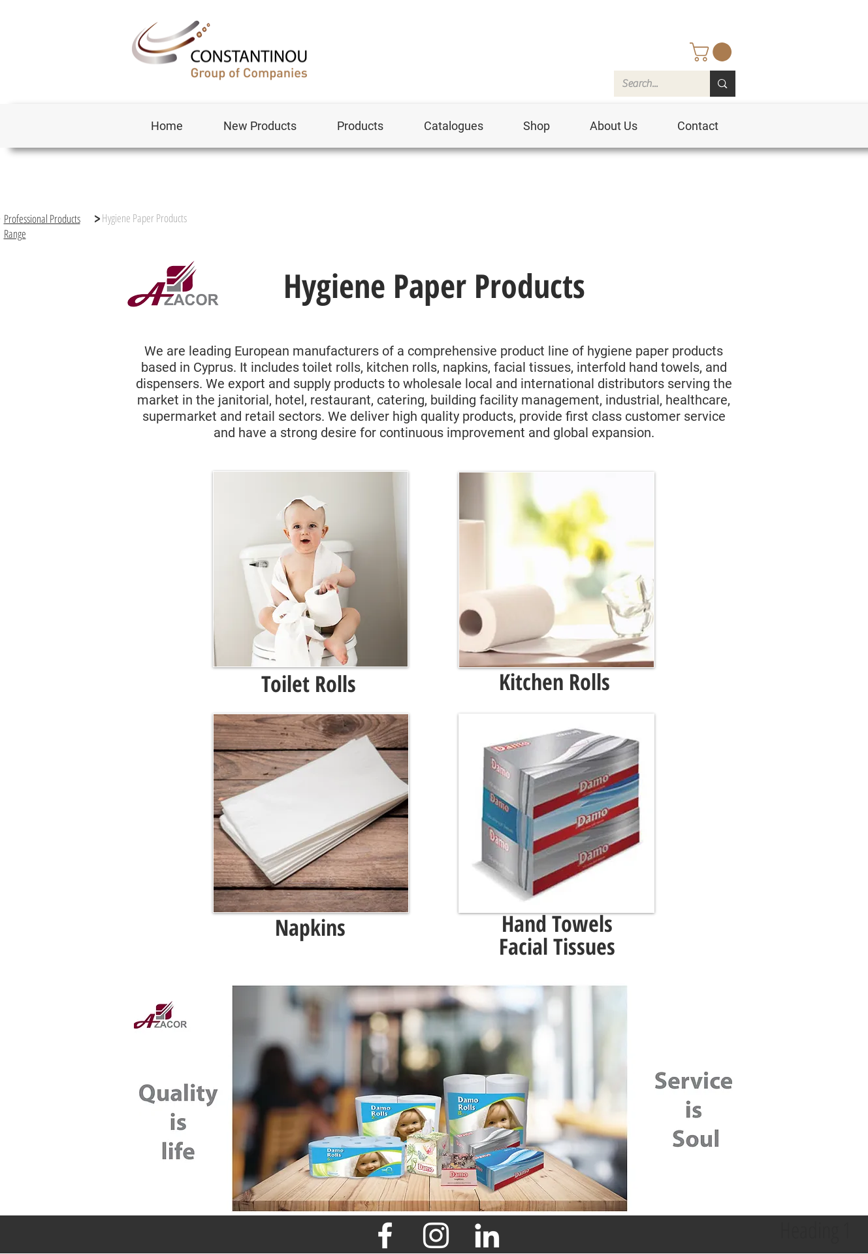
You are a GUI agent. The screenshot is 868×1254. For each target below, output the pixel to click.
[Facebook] (385, 1235)
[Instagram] (436, 1235)
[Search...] (652, 84)
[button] (713, 51)
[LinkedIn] (487, 1235)
